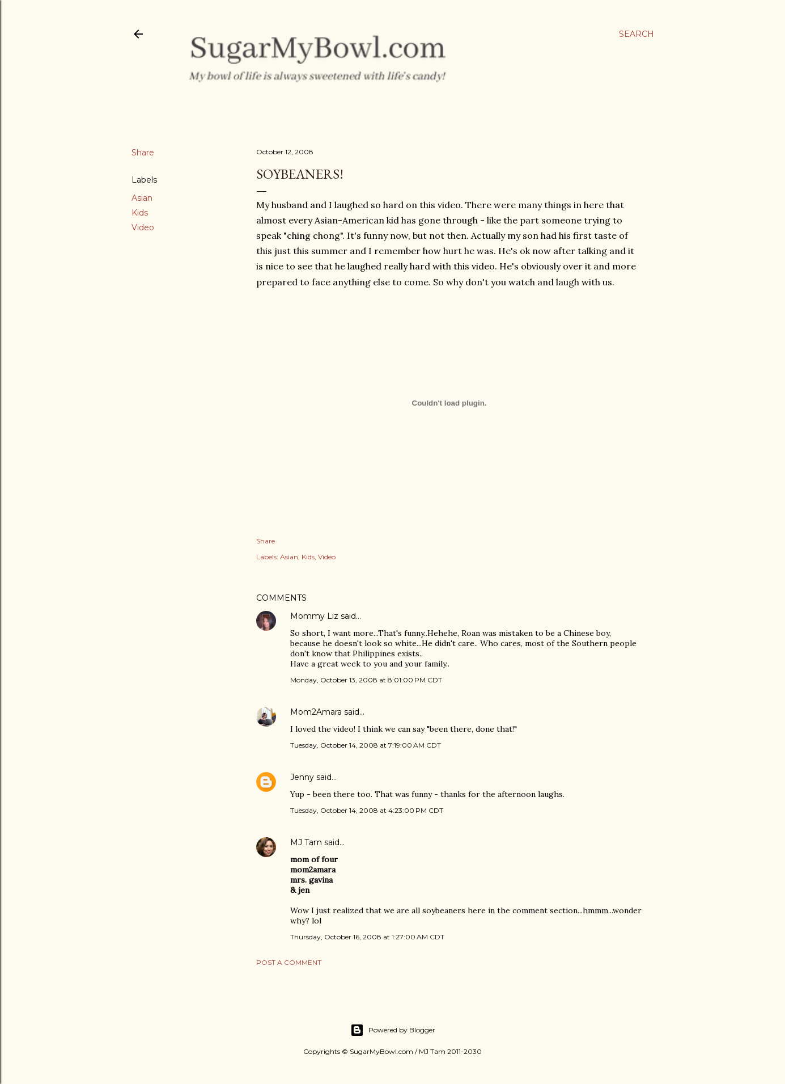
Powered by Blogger (392, 1030)
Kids (139, 213)
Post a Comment (288, 962)
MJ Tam (306, 842)
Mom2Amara (316, 712)
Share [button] (142, 152)
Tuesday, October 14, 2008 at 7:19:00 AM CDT (365, 745)
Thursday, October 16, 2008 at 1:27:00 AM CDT (367, 937)
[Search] (636, 34)
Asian (141, 198)
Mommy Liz (314, 616)
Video (142, 227)
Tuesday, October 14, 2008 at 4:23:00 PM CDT (366, 810)
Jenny (302, 777)
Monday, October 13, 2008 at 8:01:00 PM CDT (366, 680)
